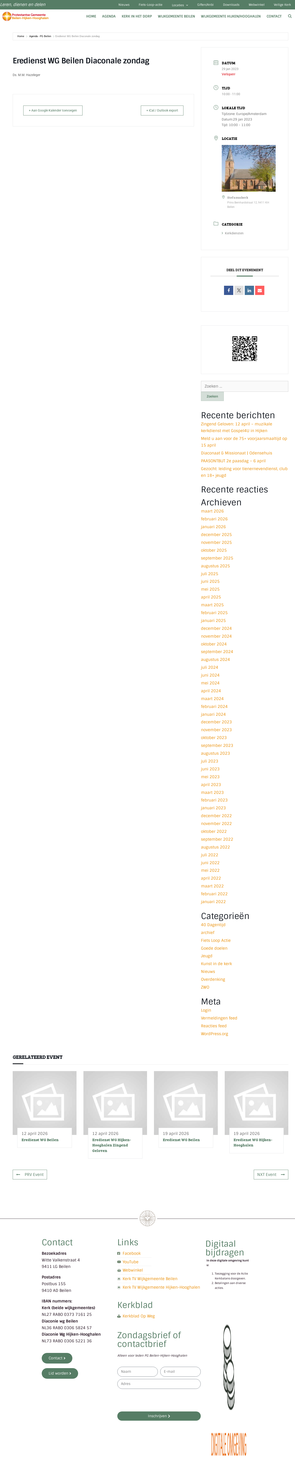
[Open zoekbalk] (290, 18)
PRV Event (30, 1176)
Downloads (226, 6)
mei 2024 (210, 684)
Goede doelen (214, 949)
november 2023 (216, 731)
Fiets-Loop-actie (138, 6)
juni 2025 (210, 583)
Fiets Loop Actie (216, 942)
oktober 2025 (214, 551)
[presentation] (152, 1402)
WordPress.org (214, 1035)
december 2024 (216, 630)
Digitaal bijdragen (224, 1250)
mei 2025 (210, 590)
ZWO (205, 988)
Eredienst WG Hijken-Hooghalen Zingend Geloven (111, 1147)
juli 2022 (209, 856)
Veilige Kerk (281, 6)
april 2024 (211, 692)
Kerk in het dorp (137, 18)
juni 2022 (210, 864)
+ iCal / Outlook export (159, 112)
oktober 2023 (214, 739)
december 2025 (216, 536)
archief (207, 934)
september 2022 (217, 840)
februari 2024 (214, 708)
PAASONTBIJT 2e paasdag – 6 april (233, 462)
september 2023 (217, 747)
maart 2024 (212, 700)
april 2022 (211, 879)
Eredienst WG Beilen (40, 1141)
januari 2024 (213, 716)
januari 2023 (213, 809)
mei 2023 (210, 778)
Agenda (109, 18)
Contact (274, 18)
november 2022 (216, 825)
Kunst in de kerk (216, 965)
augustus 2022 (215, 848)
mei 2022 (210, 872)
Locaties (170, 6)
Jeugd (206, 957)
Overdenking (213, 981)
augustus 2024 (215, 661)
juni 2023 (210, 770)
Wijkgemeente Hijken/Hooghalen (231, 18)
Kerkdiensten (233, 235)
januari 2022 (213, 903)
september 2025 (217, 559)
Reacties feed (214, 1027)
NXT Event (271, 1176)
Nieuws (109, 6)
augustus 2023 (215, 754)
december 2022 (216, 817)
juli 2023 (209, 762)
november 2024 (216, 637)
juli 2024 (209, 669)
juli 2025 (209, 575)
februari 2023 (214, 801)
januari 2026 (213, 528)
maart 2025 (212, 606)
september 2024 (217, 653)
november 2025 (216, 544)
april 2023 (211, 786)
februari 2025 (214, 614)
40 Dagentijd (213, 926)
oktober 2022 (214, 833)
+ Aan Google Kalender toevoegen (56, 112)
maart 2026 (212, 512)
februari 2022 (214, 895)
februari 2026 (214, 520)
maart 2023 (212, 794)
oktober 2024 (214, 645)
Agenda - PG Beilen (40, 37)
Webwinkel (253, 6)
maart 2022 (212, 887)
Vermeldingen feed (219, 1019)
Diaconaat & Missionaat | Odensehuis (236, 454)
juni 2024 (210, 676)
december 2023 (216, 723)
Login (206, 1011)
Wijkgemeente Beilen (176, 18)
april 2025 (211, 598)
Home (91, 18)
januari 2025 (213, 622)
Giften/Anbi (198, 6)
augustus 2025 (215, 567)
